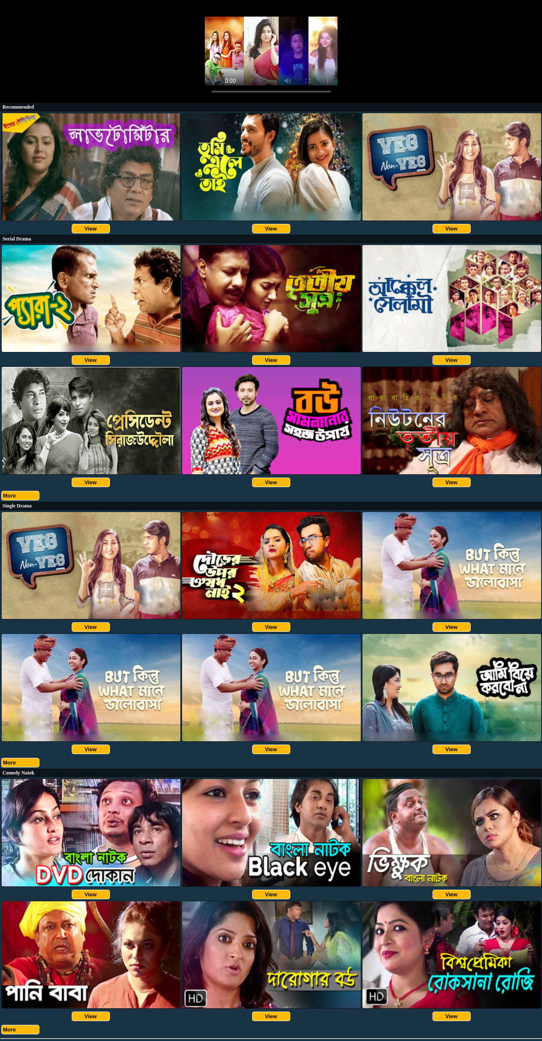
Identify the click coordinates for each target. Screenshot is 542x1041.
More (9, 496)
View (91, 229)
